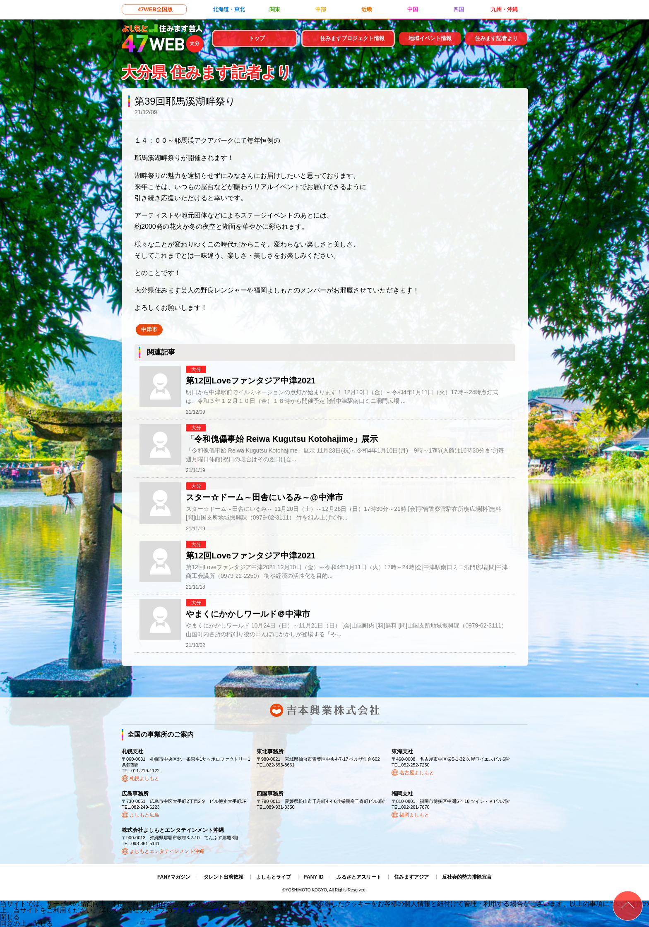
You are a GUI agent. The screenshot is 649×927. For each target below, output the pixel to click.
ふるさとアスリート (359, 877)
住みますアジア (411, 877)
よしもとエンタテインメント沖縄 (167, 851)
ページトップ (628, 906)
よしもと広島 (144, 815)
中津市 (149, 329)
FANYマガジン (173, 877)
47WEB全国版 (155, 9)
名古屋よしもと (416, 773)
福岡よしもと (414, 815)
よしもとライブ (273, 877)
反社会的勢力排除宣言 (467, 877)
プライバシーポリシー (205, 910)
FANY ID (313, 877)
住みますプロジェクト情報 (352, 38)
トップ (257, 38)
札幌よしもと (144, 778)
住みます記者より (496, 38)
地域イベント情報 (430, 38)
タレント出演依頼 (223, 877)
